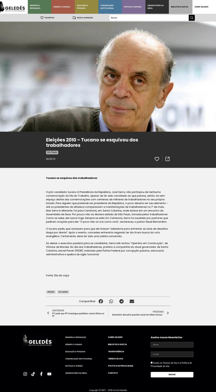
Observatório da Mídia (156, 6)
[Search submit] (192, 18)
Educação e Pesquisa (82, 6)
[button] (101, 301)
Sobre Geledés (201, 7)
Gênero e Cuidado (61, 7)
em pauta (63, 291)
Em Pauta (52, 152)
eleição (50, 291)
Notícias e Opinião (132, 7)
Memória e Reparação (35, 6)
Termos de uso (115, 358)
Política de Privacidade (120, 365)
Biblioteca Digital (179, 7)
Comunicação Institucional (107, 6)
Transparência (116, 351)
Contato (113, 373)
